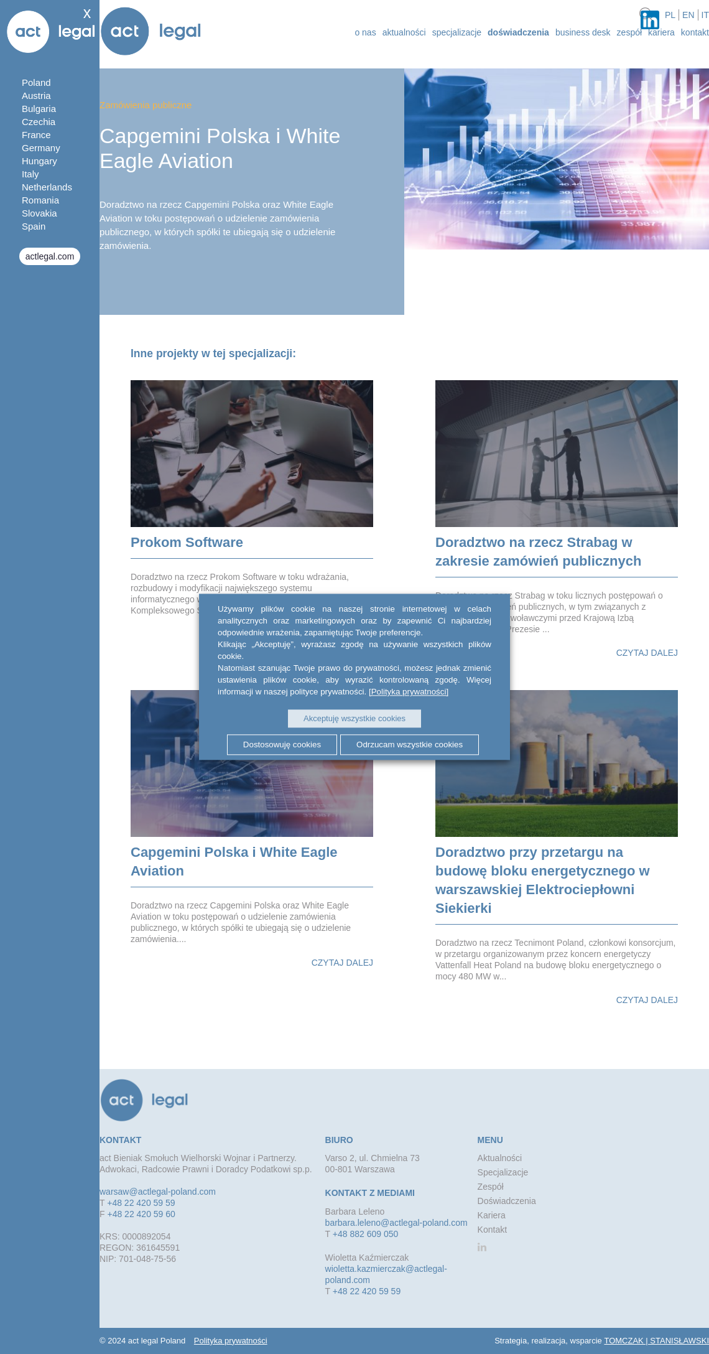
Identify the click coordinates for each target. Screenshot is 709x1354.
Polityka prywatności (230, 1340)
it (705, 15)
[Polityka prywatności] (408, 691)
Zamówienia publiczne (146, 105)
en (688, 15)
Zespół (629, 32)
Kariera (661, 32)
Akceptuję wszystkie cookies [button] (354, 718)
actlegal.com (50, 256)
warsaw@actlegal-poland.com (158, 1192)
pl (670, 15)
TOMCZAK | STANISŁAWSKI (656, 1340)
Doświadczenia (518, 32)
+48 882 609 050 (366, 1234)
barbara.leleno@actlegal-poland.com (396, 1223)
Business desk (583, 32)
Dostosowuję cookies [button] (282, 744)
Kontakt (695, 32)
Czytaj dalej (647, 653)
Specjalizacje (456, 32)
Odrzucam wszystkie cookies (409, 744)
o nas (365, 32)
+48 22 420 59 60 (141, 1214)
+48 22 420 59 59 (141, 1203)
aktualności (404, 32)
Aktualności (500, 1158)
